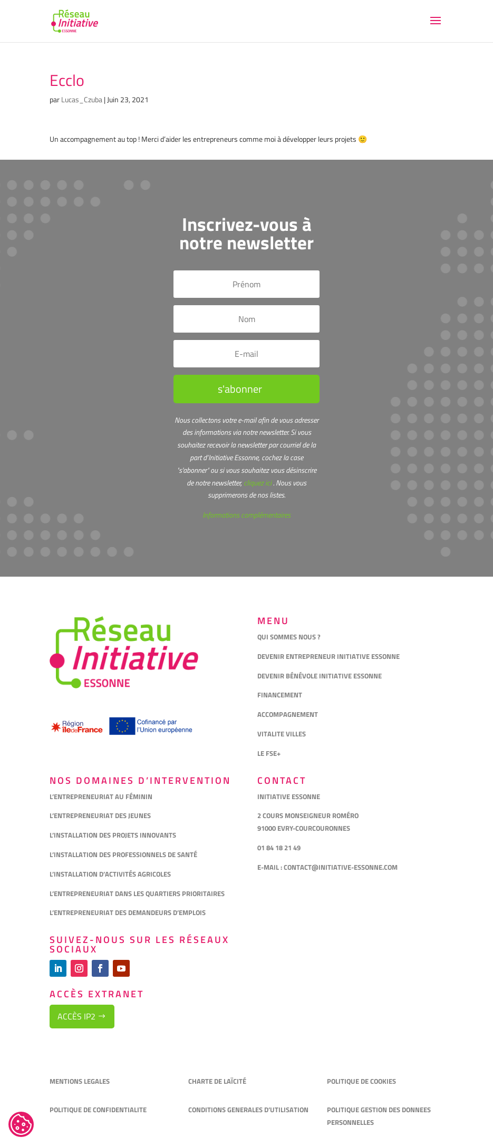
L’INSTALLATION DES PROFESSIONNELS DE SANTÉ (123, 854)
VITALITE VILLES (282, 733)
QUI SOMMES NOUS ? (289, 636)
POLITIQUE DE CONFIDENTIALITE (99, 1109)
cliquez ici (257, 482)
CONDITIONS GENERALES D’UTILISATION (249, 1109)
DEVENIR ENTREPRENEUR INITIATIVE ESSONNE (328, 656)
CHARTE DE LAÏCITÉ (217, 1081)
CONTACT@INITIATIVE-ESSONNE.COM (341, 867)
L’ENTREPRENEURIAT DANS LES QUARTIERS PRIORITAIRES (137, 893)
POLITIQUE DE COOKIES (361, 1081)
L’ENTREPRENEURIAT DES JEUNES (100, 815)
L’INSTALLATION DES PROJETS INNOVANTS (113, 835)
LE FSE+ (269, 753)
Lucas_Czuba (81, 99)
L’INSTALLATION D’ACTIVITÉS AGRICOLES (110, 874)
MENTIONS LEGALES (80, 1081)
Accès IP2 (76, 1016)
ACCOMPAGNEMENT (287, 714)
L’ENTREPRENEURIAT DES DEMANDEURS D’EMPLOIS (128, 912)
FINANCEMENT (279, 694)
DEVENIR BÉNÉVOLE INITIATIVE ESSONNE (319, 675)
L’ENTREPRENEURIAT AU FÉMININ (101, 796)
